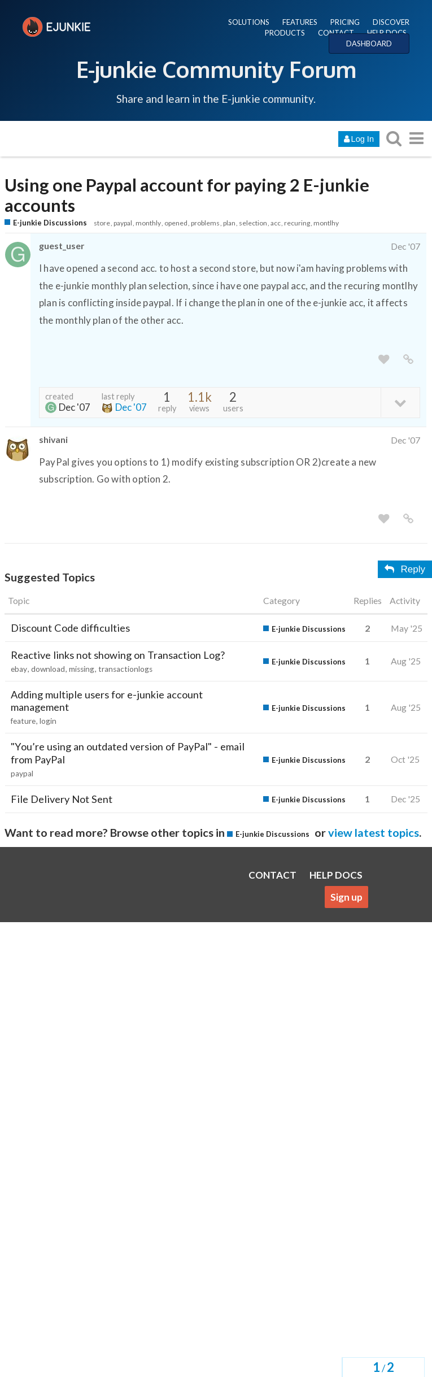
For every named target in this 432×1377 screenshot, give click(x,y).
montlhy (326, 223)
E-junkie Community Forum (216, 69)
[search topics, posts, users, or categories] (393, 138)
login (48, 721)
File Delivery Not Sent (61, 799)
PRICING (345, 22)
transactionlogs (125, 669)
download (48, 669)
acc (275, 223)
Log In (359, 139)
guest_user (61, 245)
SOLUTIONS (248, 22)
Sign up (346, 897)
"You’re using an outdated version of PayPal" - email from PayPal (128, 753)
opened (175, 223)
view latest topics (373, 832)
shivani (53, 439)
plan (229, 223)
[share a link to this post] (408, 360)
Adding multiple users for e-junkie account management (107, 701)
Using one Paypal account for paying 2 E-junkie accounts (187, 195)
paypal (123, 223)
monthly (148, 223)
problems (205, 223)
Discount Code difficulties (70, 628)
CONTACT (336, 32)
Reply (405, 569)
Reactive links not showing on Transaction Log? (118, 655)
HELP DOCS (387, 32)
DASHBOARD (369, 43)
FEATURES (299, 22)
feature (23, 721)
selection (253, 223)
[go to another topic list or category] (416, 138)
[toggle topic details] (400, 402)
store (102, 223)
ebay (19, 669)
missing (81, 669)
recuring (297, 223)
